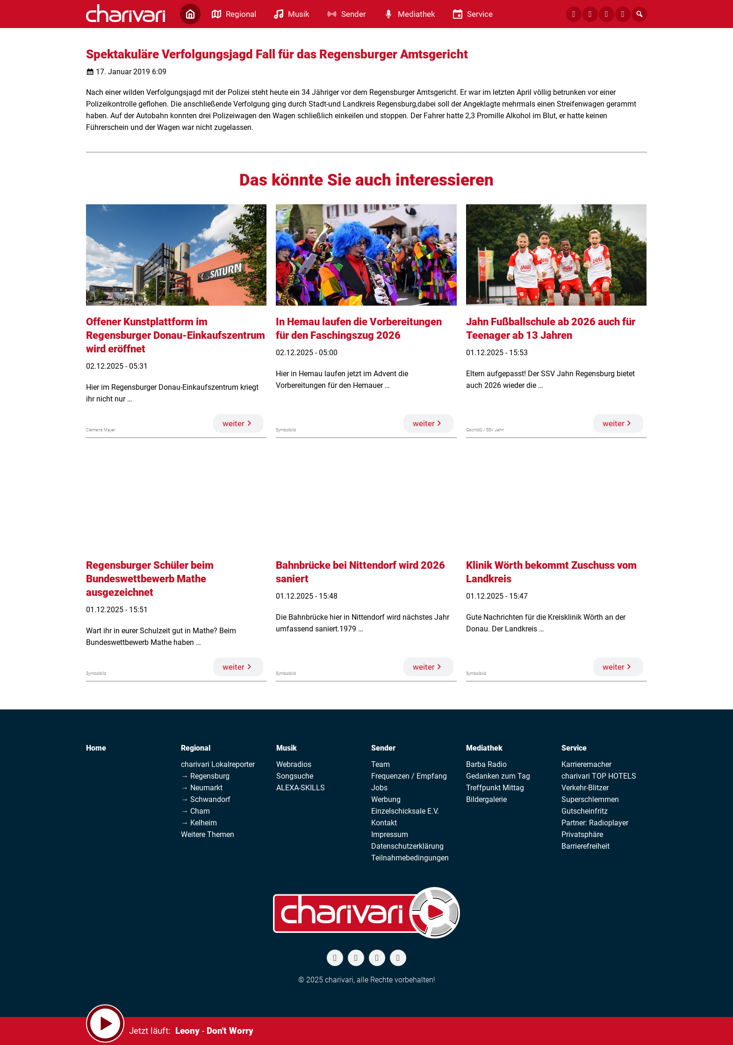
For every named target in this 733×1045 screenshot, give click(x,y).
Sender (383, 748)
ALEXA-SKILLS (300, 787)
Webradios (293, 764)
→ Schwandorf (205, 799)
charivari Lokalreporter (218, 764)
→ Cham (195, 811)
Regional (195, 748)
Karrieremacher (586, 764)
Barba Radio (486, 764)
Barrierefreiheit (585, 846)
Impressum (389, 834)
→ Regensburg (205, 776)
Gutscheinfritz (584, 811)
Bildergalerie (486, 799)
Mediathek (484, 748)
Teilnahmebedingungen (410, 857)
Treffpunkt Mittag (495, 787)
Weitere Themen (207, 834)
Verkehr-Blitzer (585, 787)
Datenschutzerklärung (407, 846)
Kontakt (384, 822)
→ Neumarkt (202, 787)
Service (574, 748)
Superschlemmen (590, 799)
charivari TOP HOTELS (598, 776)
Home (96, 748)
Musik (286, 748)
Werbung (386, 799)
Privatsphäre (582, 834)
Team (380, 764)
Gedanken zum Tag (498, 776)
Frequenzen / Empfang (409, 776)
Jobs (379, 787)
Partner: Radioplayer (594, 822)
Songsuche (294, 776)
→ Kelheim (199, 822)
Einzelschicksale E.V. (405, 811)
